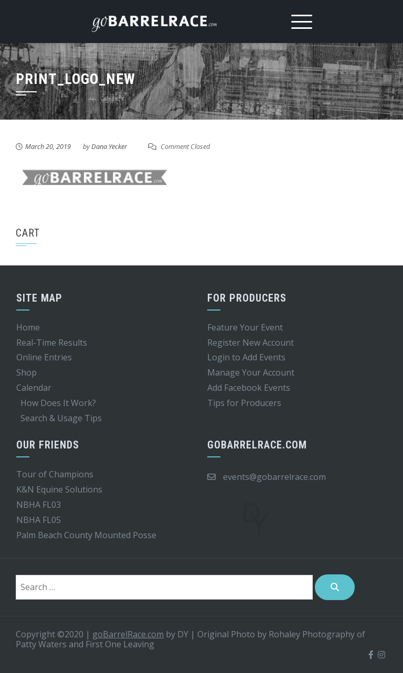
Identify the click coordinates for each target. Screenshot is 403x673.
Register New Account (250, 342)
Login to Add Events (246, 357)
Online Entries (44, 357)
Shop (26, 372)
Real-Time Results (51, 342)
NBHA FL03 (38, 504)
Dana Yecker (109, 146)
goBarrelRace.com (128, 634)
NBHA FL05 (38, 520)
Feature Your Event (245, 327)
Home (28, 327)
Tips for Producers (244, 403)
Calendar (33, 387)
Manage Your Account (250, 372)
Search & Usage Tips (61, 418)
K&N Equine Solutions (59, 489)
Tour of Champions (54, 474)
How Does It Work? (58, 403)
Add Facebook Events (248, 387)
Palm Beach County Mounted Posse (86, 535)
